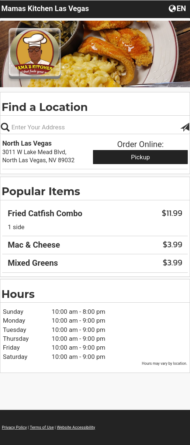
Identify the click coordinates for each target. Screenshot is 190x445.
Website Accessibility (76, 427)
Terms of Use (42, 427)
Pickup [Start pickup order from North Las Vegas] (140, 157)
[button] (178, 8)
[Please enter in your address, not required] (95, 127)
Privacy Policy (14, 427)
